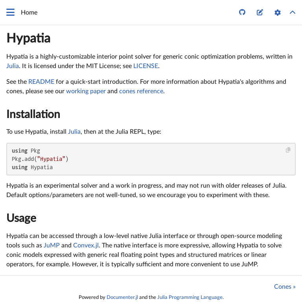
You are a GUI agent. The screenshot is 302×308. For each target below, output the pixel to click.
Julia (12, 66)
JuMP (52, 245)
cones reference (141, 91)
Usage (21, 218)
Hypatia (28, 38)
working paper (86, 91)
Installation (33, 114)
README (41, 82)
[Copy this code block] (288, 150)
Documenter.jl (122, 297)
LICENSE (145, 66)
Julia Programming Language (190, 297)
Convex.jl (86, 245)
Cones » (285, 287)
